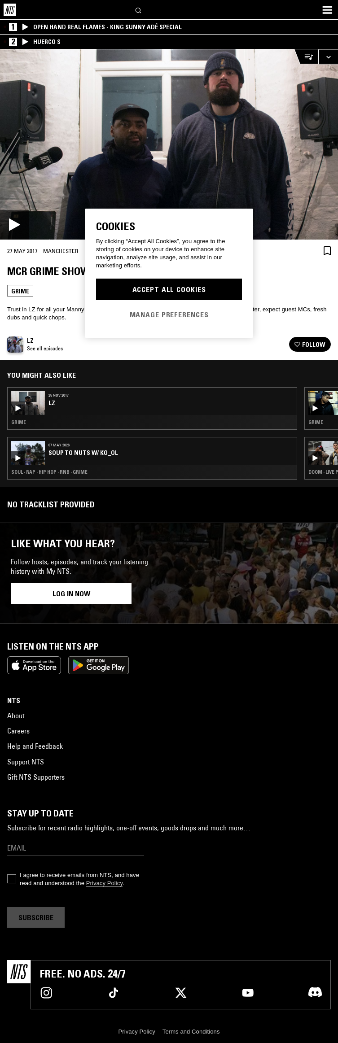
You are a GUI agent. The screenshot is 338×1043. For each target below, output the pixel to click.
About (15, 715)
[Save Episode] (327, 251)
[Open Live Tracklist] (306, 56)
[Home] (10, 10)
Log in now (71, 593)
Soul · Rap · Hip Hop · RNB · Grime (49, 472)
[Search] (139, 9)
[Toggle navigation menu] (327, 10)
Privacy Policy (104, 883)
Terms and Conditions (191, 1031)
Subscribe (35, 917)
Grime (20, 291)
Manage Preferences (169, 314)
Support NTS (25, 761)
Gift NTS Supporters (36, 776)
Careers (18, 730)
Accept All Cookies (169, 289)
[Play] (169, 144)
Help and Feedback (35, 746)
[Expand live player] (328, 56)
